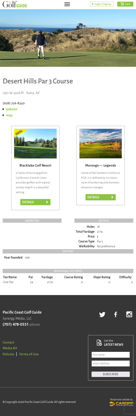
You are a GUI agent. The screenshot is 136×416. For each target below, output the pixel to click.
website (11, 109)
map (9, 115)
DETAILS (28, 202)
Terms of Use (29, 354)
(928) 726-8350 (14, 103)
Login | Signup (103, 4)
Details (93, 197)
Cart (127, 4)
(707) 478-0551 (15, 324)
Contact (8, 342)
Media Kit (10, 348)
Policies (8, 354)
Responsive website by (121, 401)
